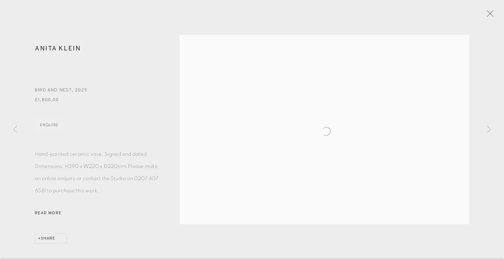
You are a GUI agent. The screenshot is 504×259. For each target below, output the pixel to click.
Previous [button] (15, 129)
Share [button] (48, 243)
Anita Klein (58, 53)
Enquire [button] (49, 129)
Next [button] (489, 129)
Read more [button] (48, 217)
